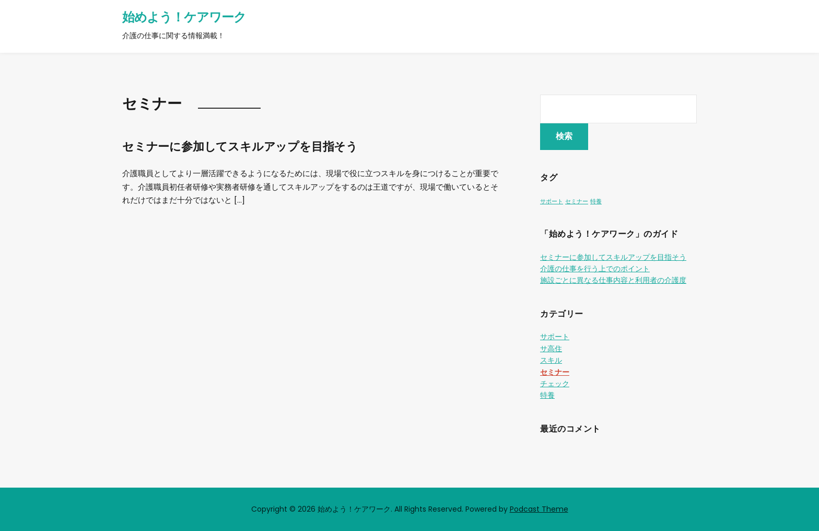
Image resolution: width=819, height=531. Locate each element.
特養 (547, 395)
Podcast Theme (539, 509)
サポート (554, 336)
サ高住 (551, 348)
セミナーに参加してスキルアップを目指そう (240, 146)
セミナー (554, 372)
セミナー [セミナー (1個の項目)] (576, 201)
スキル (551, 360)
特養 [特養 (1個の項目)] (596, 201)
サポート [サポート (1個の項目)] (551, 201)
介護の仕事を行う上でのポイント (595, 268)
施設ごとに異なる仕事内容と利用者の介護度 (613, 280)
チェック (554, 383)
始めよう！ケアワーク (184, 17)
